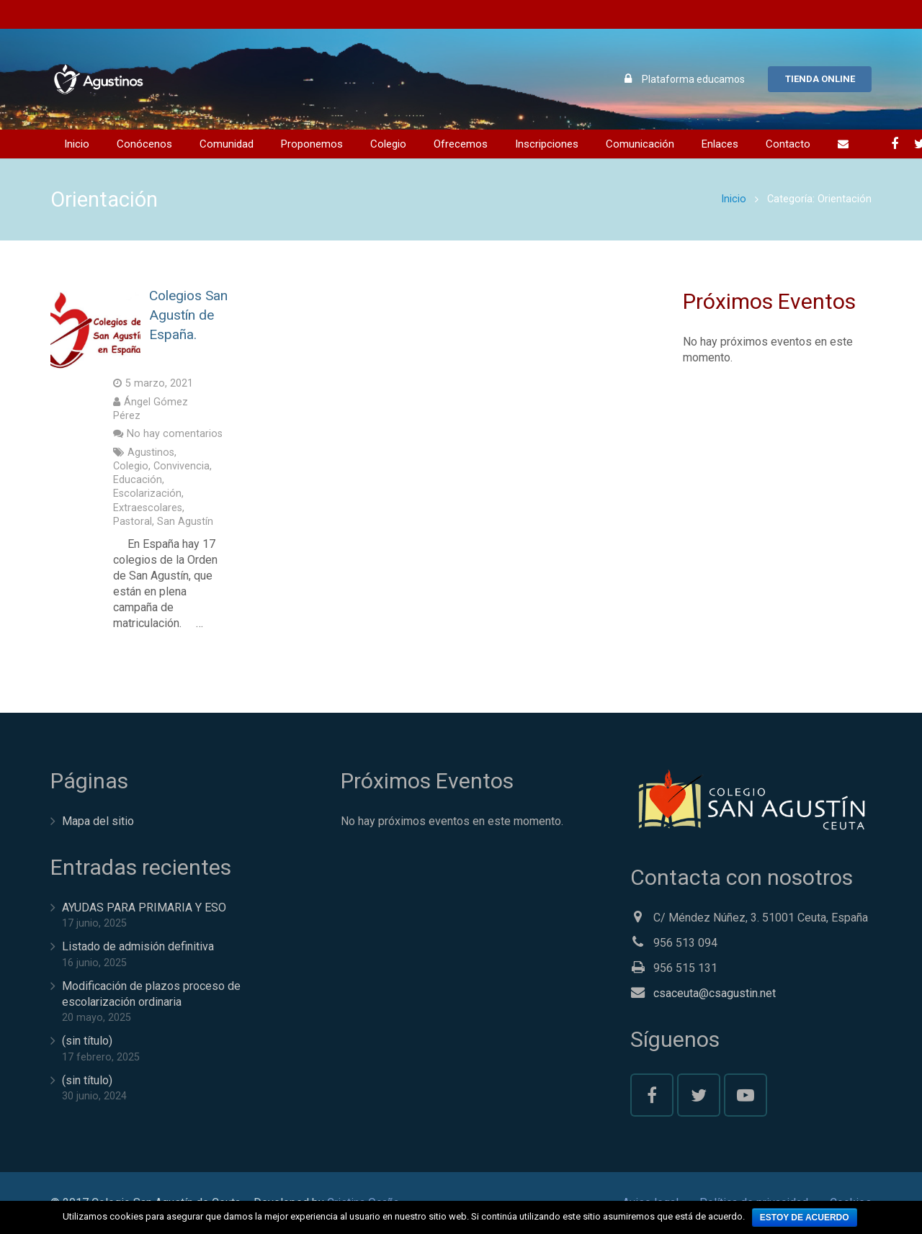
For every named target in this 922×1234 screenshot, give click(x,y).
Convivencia (181, 466)
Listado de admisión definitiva (138, 946)
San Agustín (185, 521)
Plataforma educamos (693, 79)
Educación (137, 480)
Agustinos (150, 452)
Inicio (733, 199)
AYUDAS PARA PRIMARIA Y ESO (144, 907)
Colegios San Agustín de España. (188, 315)
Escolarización (147, 493)
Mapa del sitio (98, 821)
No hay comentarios (175, 434)
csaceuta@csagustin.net (714, 993)
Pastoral (132, 521)
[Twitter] (698, 1095)
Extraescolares (147, 508)
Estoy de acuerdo (804, 1217)
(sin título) (87, 1041)
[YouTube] (745, 1095)
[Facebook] (895, 144)
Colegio (130, 466)
